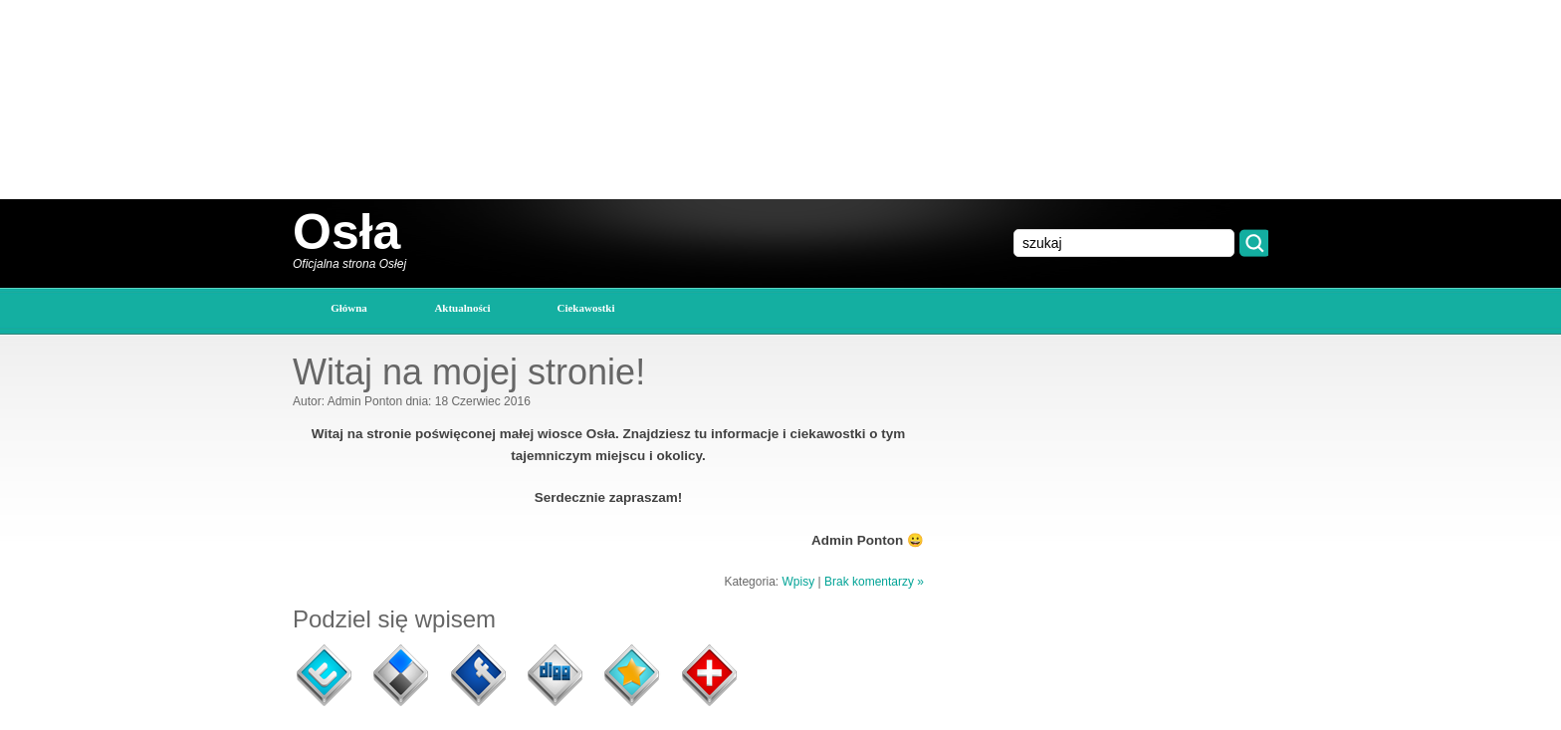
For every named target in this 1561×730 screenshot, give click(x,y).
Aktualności (462, 308)
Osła (346, 232)
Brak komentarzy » (874, 582)
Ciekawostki (585, 308)
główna (349, 308)
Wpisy (797, 582)
